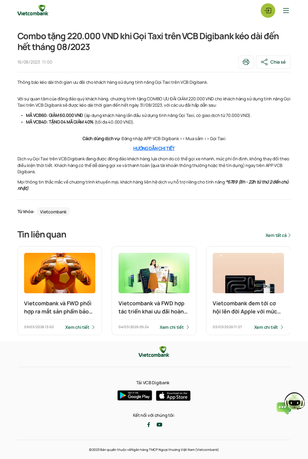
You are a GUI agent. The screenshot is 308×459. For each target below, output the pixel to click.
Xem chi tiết (77, 327)
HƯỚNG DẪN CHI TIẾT (154, 149)
